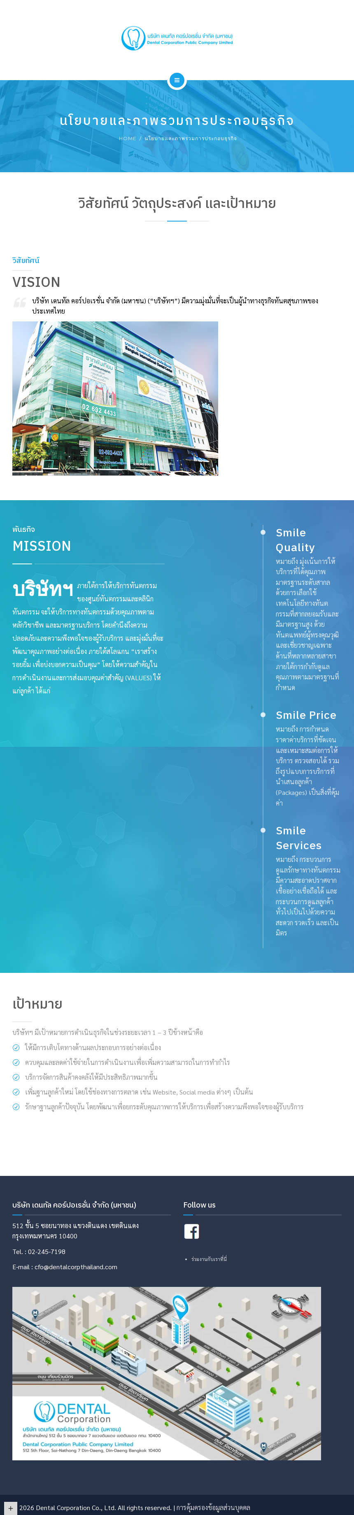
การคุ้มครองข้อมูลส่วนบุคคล (213, 1507)
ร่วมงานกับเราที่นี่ (209, 1259)
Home (128, 138)
